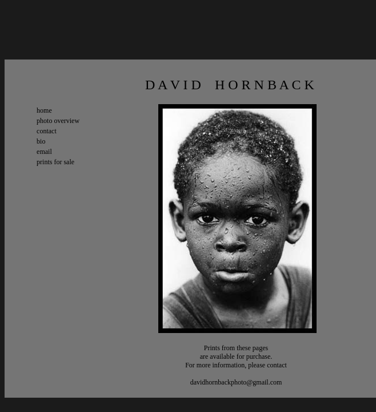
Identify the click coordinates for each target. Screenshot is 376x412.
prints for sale (55, 162)
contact (47, 131)
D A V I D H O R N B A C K (190, 84)
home (44, 110)
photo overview (58, 121)
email (44, 152)
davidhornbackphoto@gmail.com (236, 382)
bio (41, 141)
